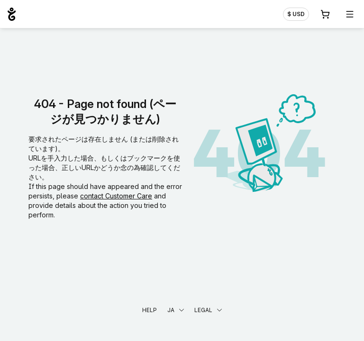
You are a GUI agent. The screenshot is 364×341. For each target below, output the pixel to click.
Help (149, 310)
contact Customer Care (116, 196)
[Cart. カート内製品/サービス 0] (325, 14)
